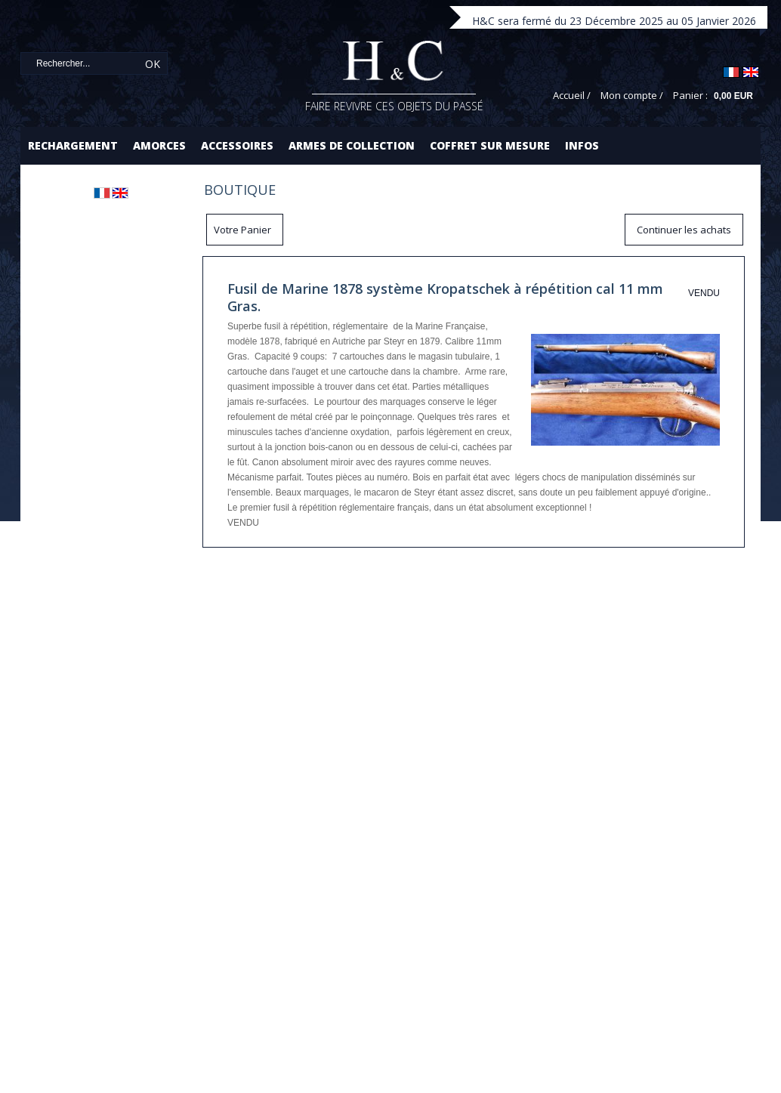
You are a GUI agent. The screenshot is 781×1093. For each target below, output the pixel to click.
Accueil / (572, 95)
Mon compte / (631, 95)
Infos (582, 145)
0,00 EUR (733, 96)
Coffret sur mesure (490, 145)
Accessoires (237, 145)
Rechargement (73, 145)
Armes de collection (352, 145)
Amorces (159, 145)
